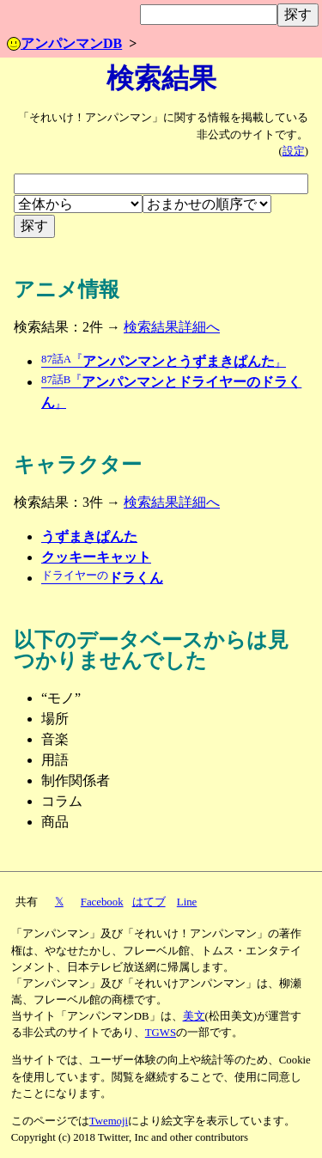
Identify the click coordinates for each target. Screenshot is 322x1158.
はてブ (149, 902)
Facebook (102, 902)
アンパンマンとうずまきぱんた (163, 361)
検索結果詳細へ (172, 327)
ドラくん (102, 577)
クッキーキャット (96, 557)
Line (187, 902)
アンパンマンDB (64, 43)
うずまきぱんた (89, 536)
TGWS (160, 1033)
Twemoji (108, 1121)
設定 (294, 151)
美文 (194, 1016)
